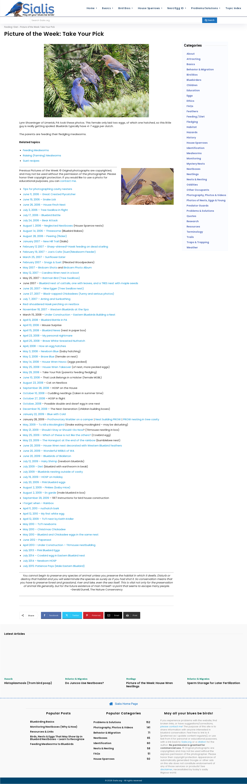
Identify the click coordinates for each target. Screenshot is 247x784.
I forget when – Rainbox (38, 503)
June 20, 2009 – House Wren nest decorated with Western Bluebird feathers (72, 445)
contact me (68, 181)
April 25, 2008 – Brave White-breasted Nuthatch (54, 341)
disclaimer (166, 769)
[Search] (209, 20)
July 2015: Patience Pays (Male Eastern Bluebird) (54, 566)
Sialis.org (186, 742)
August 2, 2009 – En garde (39, 492)
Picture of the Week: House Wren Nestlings (149, 685)
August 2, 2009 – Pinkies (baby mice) (46, 487)
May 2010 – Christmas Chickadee (44, 529)
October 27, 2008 (34, 398)
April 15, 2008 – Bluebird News (41, 330)
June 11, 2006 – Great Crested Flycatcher (49, 194)
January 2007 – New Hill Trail (41, 241)
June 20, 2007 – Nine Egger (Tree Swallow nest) (53, 288)
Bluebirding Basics (42, 722)
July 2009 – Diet (33, 466)
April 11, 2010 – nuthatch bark (41, 508)
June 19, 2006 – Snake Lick (39, 199)
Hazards (9, 679)
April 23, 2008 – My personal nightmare (47, 335)
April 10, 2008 (31, 325)
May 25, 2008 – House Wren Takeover (47, 367)
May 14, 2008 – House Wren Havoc (45, 362)
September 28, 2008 (36, 388)
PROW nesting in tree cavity (141, 419)
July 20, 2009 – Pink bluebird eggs (44, 482)
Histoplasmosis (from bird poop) (28, 683)
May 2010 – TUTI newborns (39, 524)
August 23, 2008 (33, 382)
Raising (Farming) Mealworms (42, 155)
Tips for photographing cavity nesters (47, 189)
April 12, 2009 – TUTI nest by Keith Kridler (48, 519)
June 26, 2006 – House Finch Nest (44, 204)
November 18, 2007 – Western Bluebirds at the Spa (56, 309)
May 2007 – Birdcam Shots (40, 267)
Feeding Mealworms (36, 150)
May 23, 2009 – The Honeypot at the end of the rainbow (59, 440)
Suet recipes (31, 160)
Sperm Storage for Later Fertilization (213, 683)
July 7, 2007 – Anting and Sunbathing (46, 299)
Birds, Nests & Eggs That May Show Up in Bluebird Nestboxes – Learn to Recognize (57, 738)
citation (202, 742)
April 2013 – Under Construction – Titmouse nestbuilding (59, 545)
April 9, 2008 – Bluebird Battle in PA (45, 320)
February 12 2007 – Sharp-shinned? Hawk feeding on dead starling (65, 246)
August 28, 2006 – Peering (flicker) (45, 236)
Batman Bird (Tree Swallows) (61, 278)
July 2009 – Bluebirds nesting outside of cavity (53, 472)
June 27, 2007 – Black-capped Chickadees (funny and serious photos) (68, 293)
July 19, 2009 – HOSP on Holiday (43, 477)
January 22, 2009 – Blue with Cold (44, 414)
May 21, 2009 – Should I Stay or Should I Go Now (53, 430)
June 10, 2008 (31, 377)
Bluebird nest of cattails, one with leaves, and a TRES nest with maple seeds (88, 283)
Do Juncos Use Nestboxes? (84, 683)
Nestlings (131, 679)
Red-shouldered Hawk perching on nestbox (51, 304)
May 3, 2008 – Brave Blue (38, 356)
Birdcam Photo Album (78, 267)
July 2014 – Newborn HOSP (40, 561)
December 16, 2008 (35, 409)
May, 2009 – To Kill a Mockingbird (43, 424)
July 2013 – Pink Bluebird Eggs (41, 550)
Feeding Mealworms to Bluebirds (52, 744)
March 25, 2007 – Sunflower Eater (44, 257)
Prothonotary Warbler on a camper (70, 419)
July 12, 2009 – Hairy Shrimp (40, 461)
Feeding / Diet (11, 26)
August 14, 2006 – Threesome (42, 231)
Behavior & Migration (77, 679)
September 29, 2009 (36, 498)
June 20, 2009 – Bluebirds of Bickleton (47, 456)
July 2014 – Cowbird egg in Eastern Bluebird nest (54, 555)
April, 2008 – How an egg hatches (44, 346)
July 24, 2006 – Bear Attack (40, 220)
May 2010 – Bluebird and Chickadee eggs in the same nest (61, 534)
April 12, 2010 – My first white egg (43, 513)
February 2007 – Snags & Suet (42, 262)
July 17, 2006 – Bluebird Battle (42, 215)
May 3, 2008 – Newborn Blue (41, 351)
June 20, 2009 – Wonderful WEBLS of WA (48, 451)
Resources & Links (42, 732)
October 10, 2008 (33, 393)
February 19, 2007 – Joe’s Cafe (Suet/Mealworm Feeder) (59, 252)
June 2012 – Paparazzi (37, 540)
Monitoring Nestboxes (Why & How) (53, 727)
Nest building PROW (108, 419)
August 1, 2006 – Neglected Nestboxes (48, 225)
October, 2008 (32, 403)
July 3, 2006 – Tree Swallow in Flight (45, 210)
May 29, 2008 (31, 372)
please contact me (171, 726)
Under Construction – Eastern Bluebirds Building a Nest (80, 314)
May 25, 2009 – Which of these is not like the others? (57, 435)
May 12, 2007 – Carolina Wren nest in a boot (51, 273)
